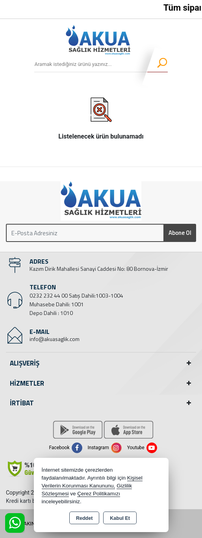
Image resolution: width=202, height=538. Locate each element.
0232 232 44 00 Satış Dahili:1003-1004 (76, 295)
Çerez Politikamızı (98, 494)
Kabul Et (120, 518)
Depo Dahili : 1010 (51, 313)
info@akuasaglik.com (55, 339)
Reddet (84, 518)
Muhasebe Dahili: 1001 (57, 304)
